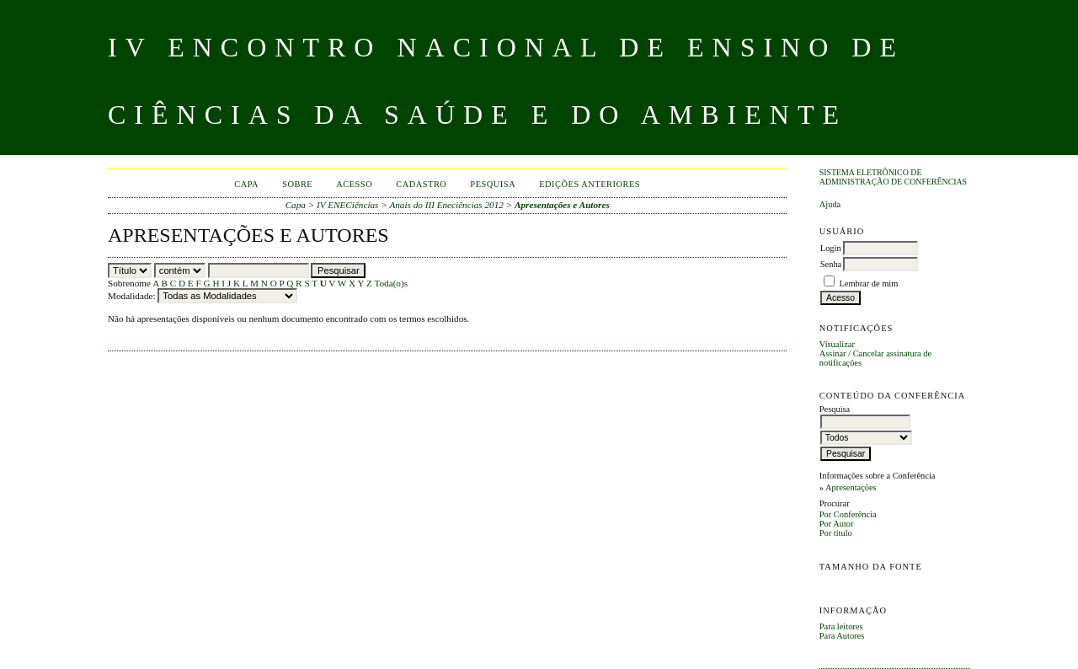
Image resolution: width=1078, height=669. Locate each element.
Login (830, 248)
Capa (246, 184)
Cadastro (421, 184)
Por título (835, 533)
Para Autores (841, 635)
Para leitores (841, 626)
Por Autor (836, 523)
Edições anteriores (589, 184)
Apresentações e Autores (562, 205)
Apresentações (851, 487)
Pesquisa (492, 184)
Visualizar (837, 344)
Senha (830, 264)
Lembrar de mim (868, 283)
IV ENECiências (347, 205)
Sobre (297, 184)
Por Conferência (848, 514)
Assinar (832, 353)
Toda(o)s (391, 283)
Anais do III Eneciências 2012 (446, 205)
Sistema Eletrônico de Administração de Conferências (893, 177)
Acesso (354, 184)
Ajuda (830, 204)
